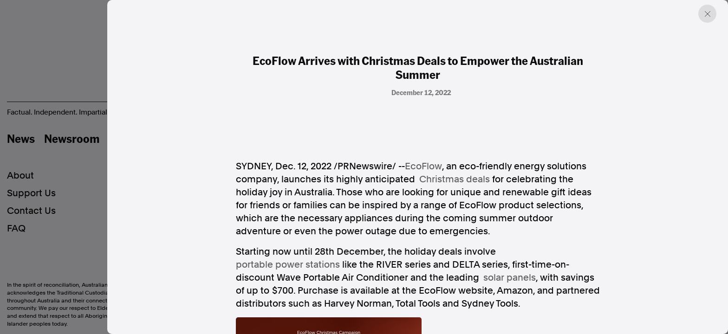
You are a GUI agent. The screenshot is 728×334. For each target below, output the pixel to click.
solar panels (509, 277)
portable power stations (288, 264)
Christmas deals (454, 179)
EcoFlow (423, 166)
